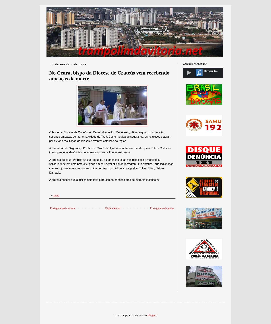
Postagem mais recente (63, 208)
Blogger (151, 315)
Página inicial (112, 208)
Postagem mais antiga (162, 208)
